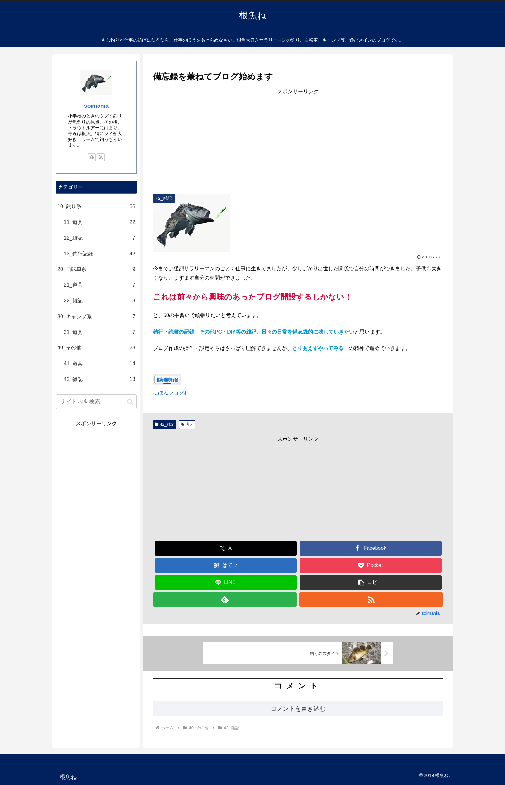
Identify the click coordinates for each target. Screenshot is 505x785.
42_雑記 (164, 424)
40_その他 (96, 348)
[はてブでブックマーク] (226, 565)
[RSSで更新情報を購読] (371, 599)
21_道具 (99, 285)
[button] (371, 582)
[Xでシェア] (226, 548)
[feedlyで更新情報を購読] (225, 599)
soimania (96, 106)
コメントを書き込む (298, 708)
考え (187, 424)
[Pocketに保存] (371, 565)
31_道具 (99, 332)
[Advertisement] (298, 142)
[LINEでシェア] (226, 582)
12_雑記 (99, 238)
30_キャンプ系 (96, 316)
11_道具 (99, 222)
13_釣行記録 (99, 254)
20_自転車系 (96, 269)
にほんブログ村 (171, 393)
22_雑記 (99, 301)
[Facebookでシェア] (371, 548)
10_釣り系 (96, 206)
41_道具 (99, 363)
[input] (96, 401)
